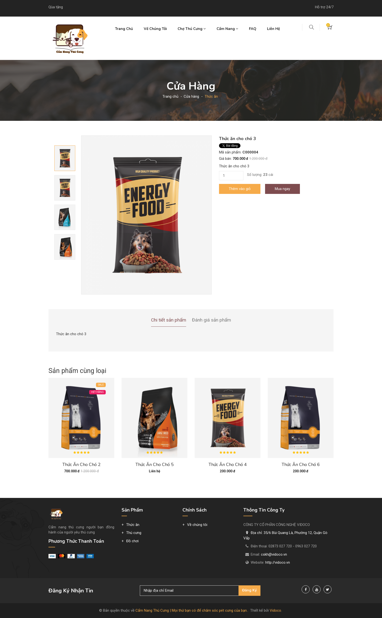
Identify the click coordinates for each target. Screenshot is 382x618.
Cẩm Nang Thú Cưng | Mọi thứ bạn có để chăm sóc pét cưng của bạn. (191, 610)
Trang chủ (124, 28)
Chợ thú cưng (192, 28)
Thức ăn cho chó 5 (154, 464)
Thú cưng (133, 533)
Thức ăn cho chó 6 (301, 464)
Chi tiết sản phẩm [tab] (168, 320)
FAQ (252, 28)
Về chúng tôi (155, 28)
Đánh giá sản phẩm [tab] (211, 320)
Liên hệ (273, 28)
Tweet (224, 145)
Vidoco (275, 610)
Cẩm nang (227, 28)
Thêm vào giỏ (240, 189)
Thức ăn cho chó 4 (228, 464)
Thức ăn (132, 525)
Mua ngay (282, 189)
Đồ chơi (132, 541)
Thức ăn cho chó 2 (81, 464)
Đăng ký (249, 590)
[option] (146, 215)
